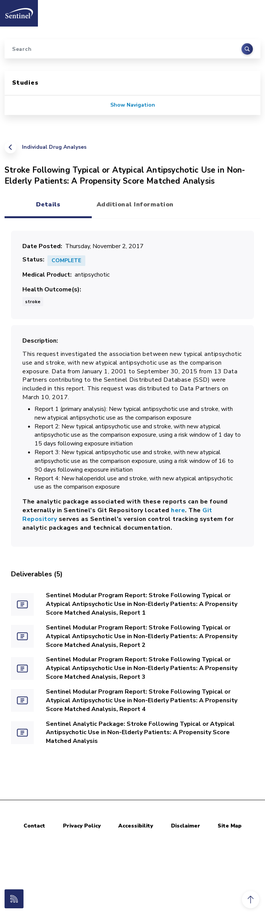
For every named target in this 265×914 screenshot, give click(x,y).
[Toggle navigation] (251, 11)
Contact (34, 825)
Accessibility (135, 825)
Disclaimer (185, 825)
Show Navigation (132, 105)
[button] (250, 899)
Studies (25, 83)
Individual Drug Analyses (54, 147)
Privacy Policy (82, 825)
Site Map (229, 825)
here (178, 510)
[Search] (132, 48)
